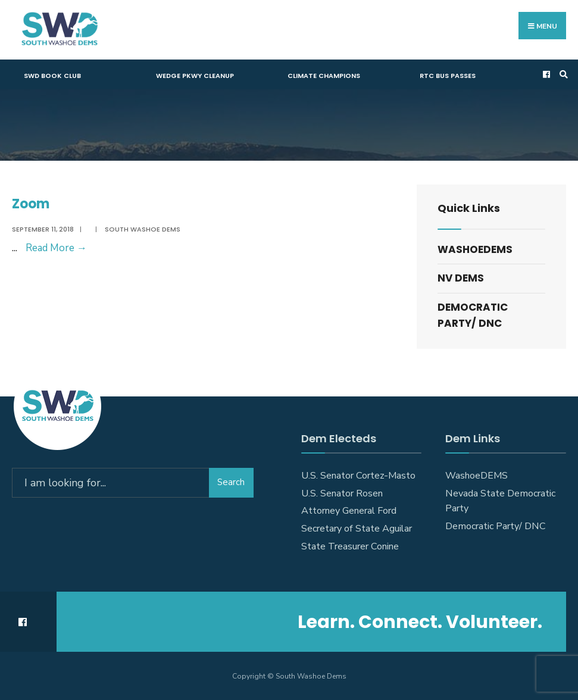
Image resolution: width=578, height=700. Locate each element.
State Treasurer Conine (350, 546)
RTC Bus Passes (448, 75)
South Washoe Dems (142, 229)
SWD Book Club (52, 75)
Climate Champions (324, 75)
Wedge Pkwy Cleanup (195, 75)
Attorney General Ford (348, 510)
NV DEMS (461, 278)
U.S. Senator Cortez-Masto (358, 475)
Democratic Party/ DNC (473, 315)
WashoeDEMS (475, 249)
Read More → (56, 248)
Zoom (30, 204)
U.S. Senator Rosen (342, 493)
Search (231, 482)
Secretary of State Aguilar (356, 528)
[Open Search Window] (562, 74)
